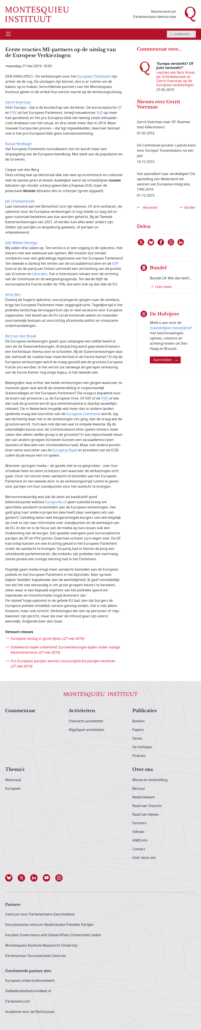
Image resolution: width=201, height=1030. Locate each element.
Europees (13, 788)
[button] (11, 878)
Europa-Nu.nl (56, 502)
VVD (104, 398)
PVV (13, 112)
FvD (100, 112)
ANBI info (140, 840)
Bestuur (138, 788)
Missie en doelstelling (150, 780)
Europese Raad (64, 450)
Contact (138, 849)
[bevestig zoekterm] (170, 34)
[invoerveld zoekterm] (181, 34)
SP (120, 107)
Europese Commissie (83, 414)
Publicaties (144, 710)
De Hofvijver (142, 747)
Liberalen (39, 274)
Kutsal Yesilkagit (18, 143)
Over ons (142, 769)
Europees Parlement (94, 76)
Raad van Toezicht (147, 806)
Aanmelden (165, 360)
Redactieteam (143, 797)
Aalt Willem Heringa (21, 242)
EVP (115, 263)
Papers (138, 729)
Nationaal (13, 780)
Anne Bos (13, 294)
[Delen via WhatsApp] (171, 242)
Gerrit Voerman (18, 102)
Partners (139, 823)
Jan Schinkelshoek (20, 201)
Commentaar (20, 710)
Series (137, 738)
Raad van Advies (145, 814)
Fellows (138, 831)
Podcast (139, 755)
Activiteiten (82, 710)
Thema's (14, 769)
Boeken (138, 721)
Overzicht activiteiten (86, 721)
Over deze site (144, 857)
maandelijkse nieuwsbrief (171, 328)
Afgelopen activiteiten (86, 729)
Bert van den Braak (20, 336)
